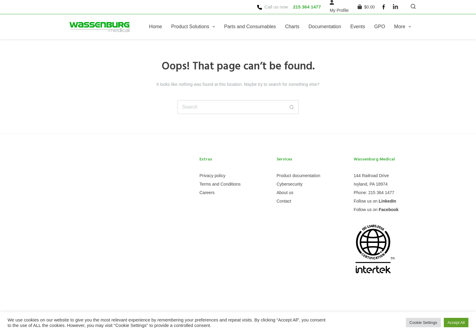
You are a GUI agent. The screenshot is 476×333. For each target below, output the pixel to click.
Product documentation (298, 175)
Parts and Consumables (250, 26)
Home (155, 26)
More (403, 26)
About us (285, 192)
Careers (207, 192)
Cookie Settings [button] (423, 322)
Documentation (324, 26)
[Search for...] (231, 107)
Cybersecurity (290, 184)
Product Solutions (194, 26)
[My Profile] (339, 10)
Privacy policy (212, 175)
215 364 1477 (307, 6)
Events (357, 26)
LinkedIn (387, 201)
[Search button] (292, 107)
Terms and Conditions (219, 184)
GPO (379, 26)
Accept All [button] (456, 322)
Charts (292, 26)
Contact (284, 201)
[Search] (413, 6)
